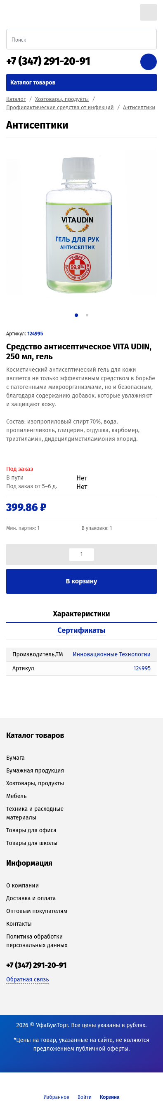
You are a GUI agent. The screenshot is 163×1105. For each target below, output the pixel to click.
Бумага (15, 757)
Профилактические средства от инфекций (60, 107)
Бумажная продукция (35, 770)
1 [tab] (76, 314)
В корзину (81, 581)
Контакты (19, 923)
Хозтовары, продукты (62, 99)
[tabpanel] (81, 224)
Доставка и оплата (31, 898)
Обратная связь (27, 979)
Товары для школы (31, 843)
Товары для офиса (31, 830)
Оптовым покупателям (36, 911)
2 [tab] (87, 315)
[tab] (81, 614)
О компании (22, 885)
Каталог (16, 99)
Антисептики (139, 107)
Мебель (16, 796)
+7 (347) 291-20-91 (48, 61)
